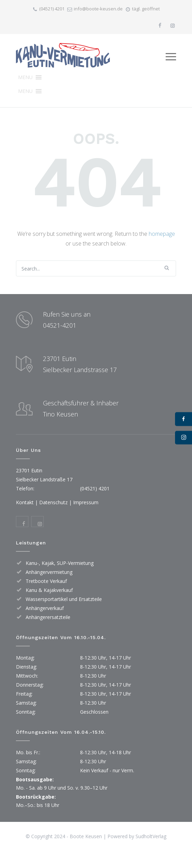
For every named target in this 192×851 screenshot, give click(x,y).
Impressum (85, 502)
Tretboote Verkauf (46, 581)
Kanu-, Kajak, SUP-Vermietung (60, 563)
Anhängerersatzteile (48, 617)
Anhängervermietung (49, 572)
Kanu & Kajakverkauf (49, 590)
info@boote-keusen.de (98, 9)
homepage (162, 234)
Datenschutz (53, 502)
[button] (25, 77)
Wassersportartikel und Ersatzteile (64, 599)
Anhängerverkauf (45, 608)
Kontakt (25, 502)
